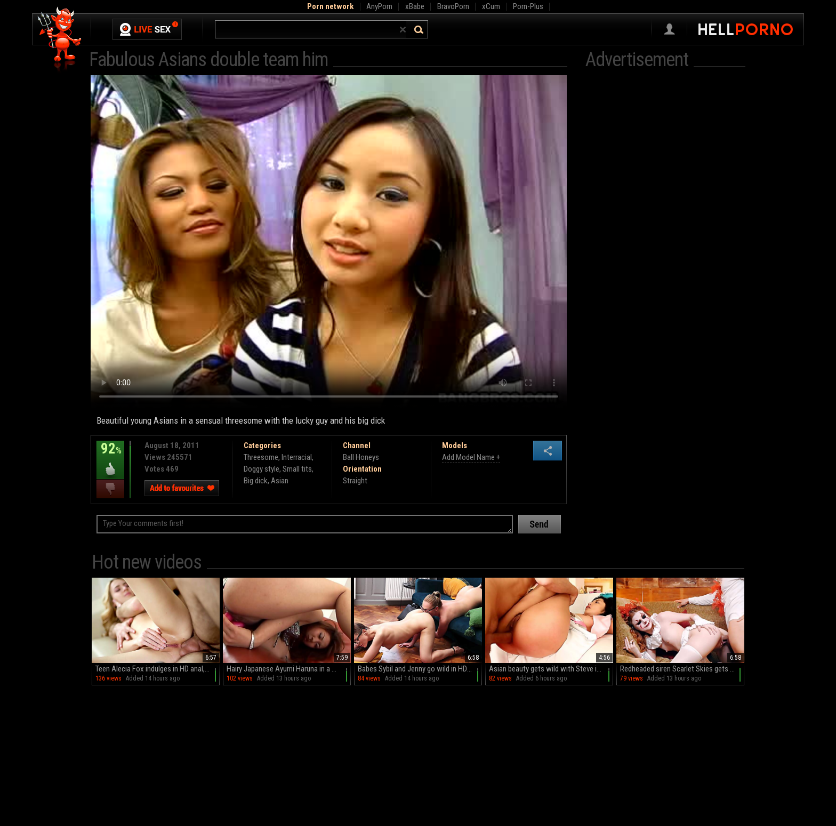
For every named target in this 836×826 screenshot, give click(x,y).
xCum (491, 6)
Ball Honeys (361, 457)
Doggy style (261, 469)
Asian (279, 480)
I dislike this (110, 489)
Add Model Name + (471, 457)
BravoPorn (453, 6)
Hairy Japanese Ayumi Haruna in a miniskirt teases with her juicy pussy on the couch (289, 669)
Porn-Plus (528, 6)
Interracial (297, 457)
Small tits (297, 469)
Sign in (669, 29)
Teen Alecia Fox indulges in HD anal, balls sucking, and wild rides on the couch (157, 669)
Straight (355, 480)
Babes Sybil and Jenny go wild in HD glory (420, 669)
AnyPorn (379, 6)
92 (110, 456)
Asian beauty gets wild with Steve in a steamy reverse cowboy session (551, 669)
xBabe (414, 6)
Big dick (256, 480)
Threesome (261, 457)
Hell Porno (60, 39)
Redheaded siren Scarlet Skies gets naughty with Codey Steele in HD (682, 669)
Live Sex (147, 29)
